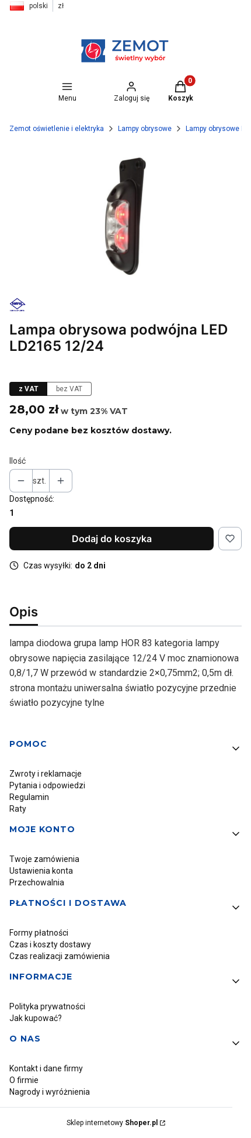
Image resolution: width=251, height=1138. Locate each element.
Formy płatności (38, 932)
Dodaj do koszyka (112, 538)
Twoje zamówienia (44, 859)
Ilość (17, 460)
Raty (17, 808)
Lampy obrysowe (145, 129)
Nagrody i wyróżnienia (49, 1091)
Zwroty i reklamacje (45, 773)
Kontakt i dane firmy (46, 1068)
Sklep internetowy (112, 1123)
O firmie (24, 1080)
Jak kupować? (35, 1018)
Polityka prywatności (47, 1006)
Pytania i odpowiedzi (47, 785)
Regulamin (29, 797)
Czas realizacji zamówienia (59, 956)
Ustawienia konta (41, 870)
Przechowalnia (36, 882)
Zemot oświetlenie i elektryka (56, 129)
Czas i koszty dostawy (50, 944)
